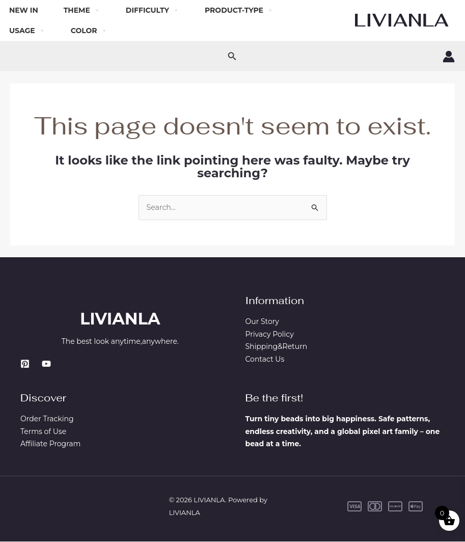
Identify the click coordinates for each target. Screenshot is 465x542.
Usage (27, 30)
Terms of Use (43, 432)
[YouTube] (46, 364)
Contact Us (265, 359)
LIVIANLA (401, 20)
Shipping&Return (276, 347)
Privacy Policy (269, 334)
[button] (232, 56)
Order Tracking (47, 419)
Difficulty (152, 10)
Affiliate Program (50, 444)
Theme (82, 10)
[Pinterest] (25, 364)
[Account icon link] (449, 56)
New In (23, 10)
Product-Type (239, 10)
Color (89, 30)
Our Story (262, 322)
